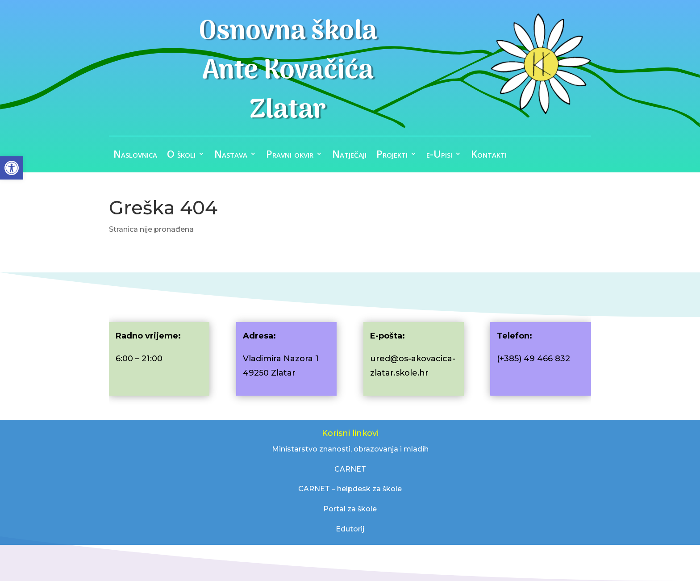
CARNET (350, 469)
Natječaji (349, 155)
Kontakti (489, 155)
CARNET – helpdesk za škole (350, 489)
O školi (181, 155)
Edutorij (350, 529)
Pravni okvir (289, 155)
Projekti (392, 155)
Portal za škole (350, 509)
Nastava (230, 155)
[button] (11, 168)
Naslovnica (135, 155)
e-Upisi (439, 155)
